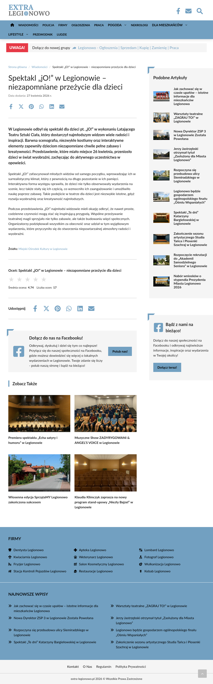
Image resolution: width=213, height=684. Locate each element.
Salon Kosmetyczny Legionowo (101, 564)
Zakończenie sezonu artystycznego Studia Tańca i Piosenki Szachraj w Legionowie (190, 239)
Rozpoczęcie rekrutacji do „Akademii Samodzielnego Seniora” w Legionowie (190, 260)
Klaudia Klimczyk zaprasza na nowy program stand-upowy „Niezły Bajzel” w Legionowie (103, 502)
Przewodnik (43, 34)
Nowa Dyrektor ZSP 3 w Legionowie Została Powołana (190, 135)
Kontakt (73, 666)
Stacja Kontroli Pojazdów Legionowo (40, 571)
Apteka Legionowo (92, 550)
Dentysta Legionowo (29, 550)
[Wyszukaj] (199, 10)
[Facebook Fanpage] (177, 11)
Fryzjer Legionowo (27, 564)
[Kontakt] (188, 11)
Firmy (62, 25)
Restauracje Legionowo (96, 571)
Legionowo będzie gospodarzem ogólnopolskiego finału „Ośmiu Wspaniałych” (190, 196)
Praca (99, 25)
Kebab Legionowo (157, 571)
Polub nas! (120, 351)
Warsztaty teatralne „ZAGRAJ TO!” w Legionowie (188, 117)
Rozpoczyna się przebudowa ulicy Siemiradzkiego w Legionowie (187, 175)
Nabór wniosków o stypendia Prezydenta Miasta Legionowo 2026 (190, 281)
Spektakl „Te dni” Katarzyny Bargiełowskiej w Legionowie (186, 217)
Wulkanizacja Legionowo (162, 564)
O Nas (87, 666)
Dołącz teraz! (167, 367)
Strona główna (17, 67)
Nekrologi (139, 25)
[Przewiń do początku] (202, 673)
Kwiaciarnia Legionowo (30, 557)
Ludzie (62, 34)
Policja (48, 25)
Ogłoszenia (81, 25)
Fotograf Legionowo (158, 557)
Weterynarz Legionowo (96, 557)
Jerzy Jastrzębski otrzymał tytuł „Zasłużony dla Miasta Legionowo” (190, 154)
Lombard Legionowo (159, 550)
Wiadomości (28, 25)
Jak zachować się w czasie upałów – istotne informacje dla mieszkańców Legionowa (191, 96)
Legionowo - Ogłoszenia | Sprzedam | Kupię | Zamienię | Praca (128, 47)
